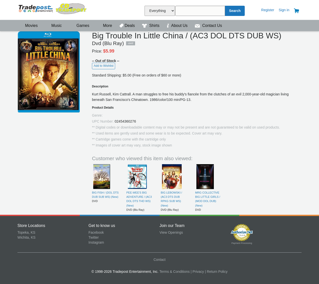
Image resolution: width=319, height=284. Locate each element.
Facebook (96, 232)
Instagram (96, 242)
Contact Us (208, 25)
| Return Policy (216, 272)
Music (54, 25)
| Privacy (197, 272)
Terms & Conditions (175, 272)
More (105, 25)
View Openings (171, 232)
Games (79, 25)
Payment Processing (242, 243)
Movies (28, 25)
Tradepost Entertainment (52, 9)
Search (235, 11)
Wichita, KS (26, 237)
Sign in (284, 10)
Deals (127, 25)
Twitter (93, 237)
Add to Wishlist (103, 66)
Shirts (151, 25)
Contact (159, 260)
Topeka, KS (26, 232)
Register (267, 10)
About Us (178, 25)
